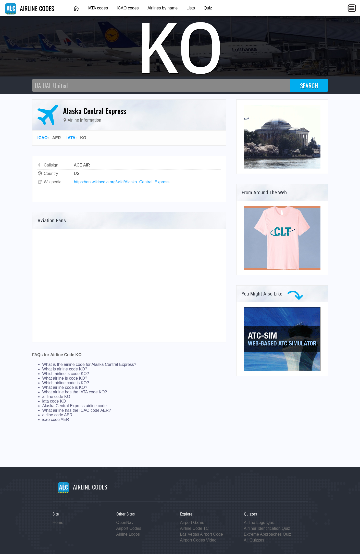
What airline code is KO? (64, 387)
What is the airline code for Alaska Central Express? (89, 364)
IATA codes (98, 8)
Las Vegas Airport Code (201, 534)
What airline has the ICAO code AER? (76, 410)
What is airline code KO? (64, 369)
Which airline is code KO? (65, 373)
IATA (71, 138)
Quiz (208, 8)
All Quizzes (254, 540)
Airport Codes (128, 528)
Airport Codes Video (198, 540)
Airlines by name (162, 8)
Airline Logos (128, 534)
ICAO (43, 138)
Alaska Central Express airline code (74, 406)
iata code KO (54, 401)
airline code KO (56, 396)
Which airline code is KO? (65, 383)
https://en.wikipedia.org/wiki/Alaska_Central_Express (121, 182)
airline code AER (57, 415)
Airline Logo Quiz (259, 522)
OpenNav (125, 522)
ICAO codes (128, 8)
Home (58, 522)
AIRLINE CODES (29, 8)
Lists (191, 8)
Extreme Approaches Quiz (267, 534)
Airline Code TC (194, 528)
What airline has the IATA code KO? (74, 392)
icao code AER (55, 419)
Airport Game (192, 522)
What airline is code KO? (64, 378)
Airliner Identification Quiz (267, 528)
